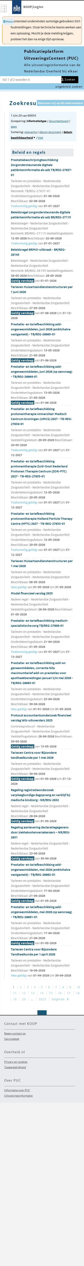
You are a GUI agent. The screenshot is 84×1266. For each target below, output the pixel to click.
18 (78, 993)
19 (15, 999)
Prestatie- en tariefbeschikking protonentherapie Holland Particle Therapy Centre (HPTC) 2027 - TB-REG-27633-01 (42, 534)
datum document (50, 132)
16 (60, 993)
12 (24, 993)
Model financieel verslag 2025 (42, 604)
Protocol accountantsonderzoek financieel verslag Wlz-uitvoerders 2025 (42, 731)
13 (33, 993)
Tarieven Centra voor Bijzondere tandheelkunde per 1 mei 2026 (42, 768)
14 (42, 993)
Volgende (58, 999)
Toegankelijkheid (15, 1067)
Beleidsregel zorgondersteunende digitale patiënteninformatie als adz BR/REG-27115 (42, 228)
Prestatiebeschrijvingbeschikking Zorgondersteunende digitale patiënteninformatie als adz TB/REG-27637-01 (42, 183)
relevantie (30, 132)
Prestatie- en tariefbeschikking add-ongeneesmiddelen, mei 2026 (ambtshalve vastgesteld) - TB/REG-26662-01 (42, 883)
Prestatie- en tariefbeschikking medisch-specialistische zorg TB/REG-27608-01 (42, 639)
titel (40, 138)
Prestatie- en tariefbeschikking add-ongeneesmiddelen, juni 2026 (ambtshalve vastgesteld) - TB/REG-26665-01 (42, 342)
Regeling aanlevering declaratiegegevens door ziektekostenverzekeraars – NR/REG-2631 (42, 843)
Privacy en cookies (15, 1062)
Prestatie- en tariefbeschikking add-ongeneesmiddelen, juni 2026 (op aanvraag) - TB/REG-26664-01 (42, 385)
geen (14, 126)
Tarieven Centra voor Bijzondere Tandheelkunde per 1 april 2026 (42, 962)
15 (51, 993)
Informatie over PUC (17, 1090)
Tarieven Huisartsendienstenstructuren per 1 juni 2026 (42, 303)
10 (78, 987)
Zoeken (70, 79)
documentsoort (59, 121)
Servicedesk (11, 1039)
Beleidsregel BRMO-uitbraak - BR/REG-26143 (42, 265)
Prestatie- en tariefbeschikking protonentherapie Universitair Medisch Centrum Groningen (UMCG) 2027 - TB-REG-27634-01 (42, 432)
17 (69, 993)
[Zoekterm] (30, 79)
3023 (42, 999)
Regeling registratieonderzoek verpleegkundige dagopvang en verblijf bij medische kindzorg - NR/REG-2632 (42, 806)
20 (24, 999)
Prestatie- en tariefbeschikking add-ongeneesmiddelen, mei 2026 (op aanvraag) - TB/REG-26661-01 (42, 925)
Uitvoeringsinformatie (18, 1095)
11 (15, 993)
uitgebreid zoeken (68, 86)
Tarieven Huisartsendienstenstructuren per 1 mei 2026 (42, 574)
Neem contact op (15, 1033)
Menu (9, 21)
